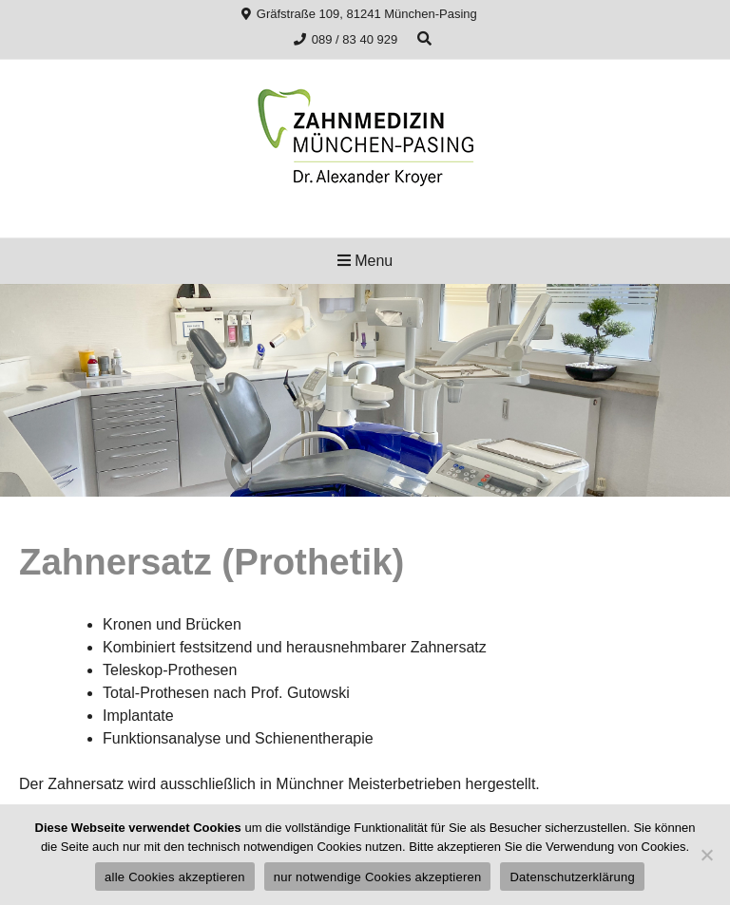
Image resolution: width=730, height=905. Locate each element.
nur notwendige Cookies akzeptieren (378, 877)
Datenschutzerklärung (571, 877)
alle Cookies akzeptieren (175, 877)
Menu (365, 261)
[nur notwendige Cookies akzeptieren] (706, 854)
